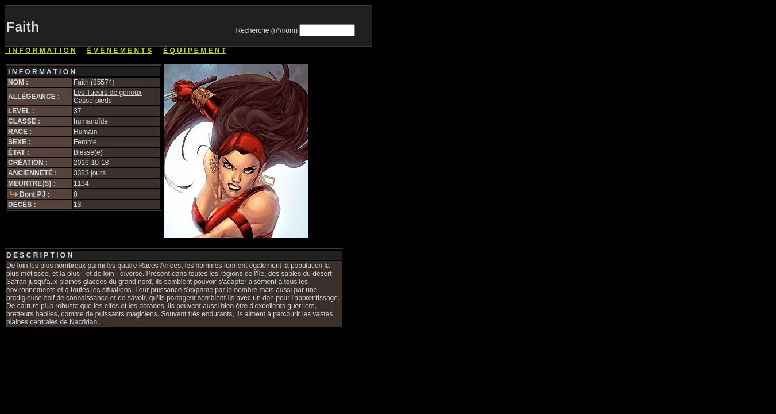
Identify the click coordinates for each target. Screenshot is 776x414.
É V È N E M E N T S (119, 51)
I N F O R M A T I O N (40, 51)
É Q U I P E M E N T (194, 51)
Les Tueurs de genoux (108, 93)
